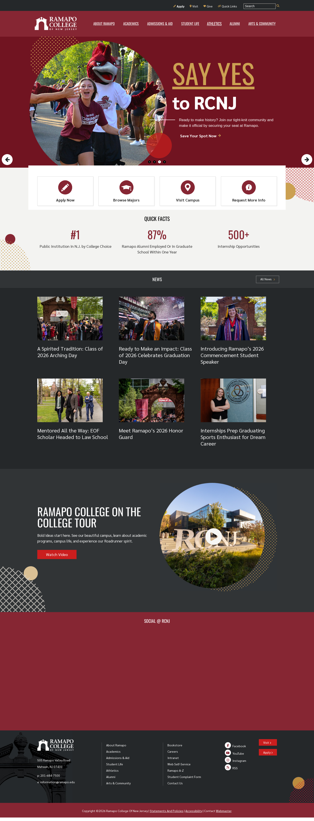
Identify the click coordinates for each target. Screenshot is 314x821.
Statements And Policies (166, 811)
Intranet (173, 758)
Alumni (110, 777)
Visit (194, 6)
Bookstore (174, 745)
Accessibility (193, 811)
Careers (172, 751)
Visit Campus (188, 191)
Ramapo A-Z (175, 770)
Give (208, 6)
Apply (178, 6)
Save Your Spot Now (200, 135)
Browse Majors (126, 191)
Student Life (114, 764)
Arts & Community (118, 783)
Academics (113, 751)
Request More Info (248, 191)
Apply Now (65, 191)
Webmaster (223, 811)
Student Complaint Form (184, 777)
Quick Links (227, 6)
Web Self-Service (179, 764)
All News (267, 279)
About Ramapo (116, 745)
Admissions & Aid (117, 758)
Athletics (112, 770)
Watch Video (57, 554)
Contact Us (175, 783)
